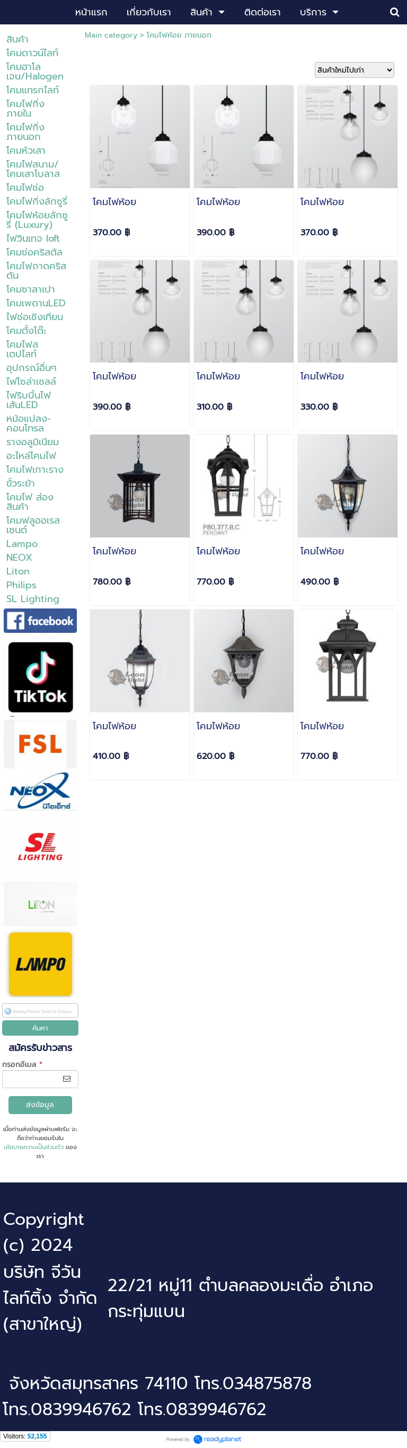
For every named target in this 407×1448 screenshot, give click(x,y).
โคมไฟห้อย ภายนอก (179, 35)
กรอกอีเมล (22, 1064)
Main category (111, 35)
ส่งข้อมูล (40, 1104)
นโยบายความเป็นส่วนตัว (34, 1147)
